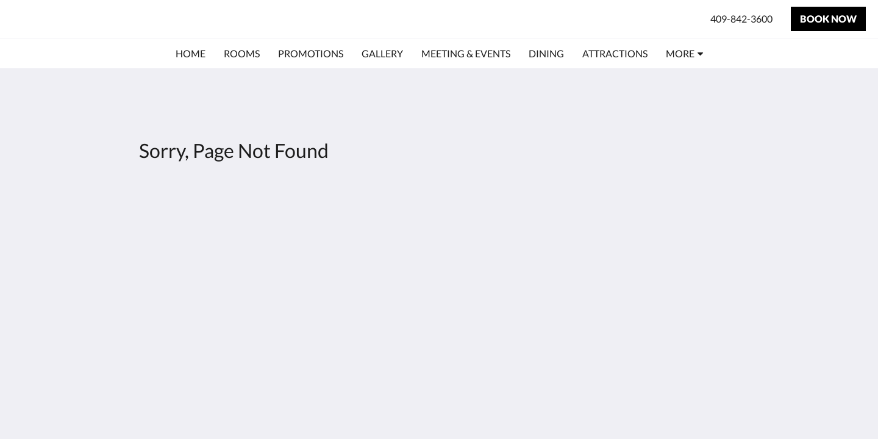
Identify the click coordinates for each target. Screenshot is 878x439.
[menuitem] (190, 53)
